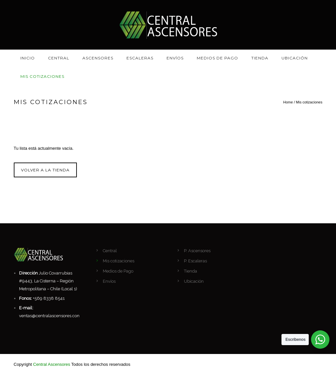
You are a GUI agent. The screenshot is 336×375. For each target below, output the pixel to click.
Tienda (259, 57)
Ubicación (294, 57)
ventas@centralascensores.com (50, 315)
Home (288, 102)
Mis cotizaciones (42, 76)
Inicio (27, 57)
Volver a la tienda (45, 169)
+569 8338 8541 (49, 298)
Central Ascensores (51, 364)
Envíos (175, 57)
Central (58, 57)
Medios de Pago (217, 57)
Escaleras (139, 57)
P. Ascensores (197, 250)
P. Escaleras (195, 260)
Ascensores (97, 57)
